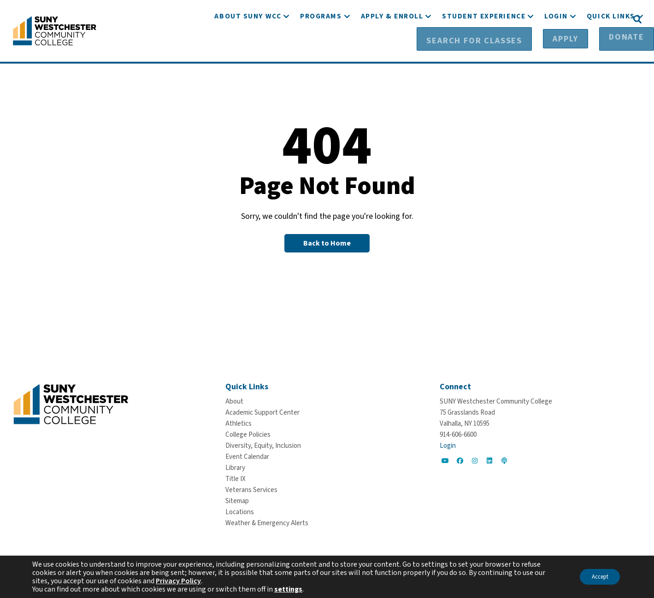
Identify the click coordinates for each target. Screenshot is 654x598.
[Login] (556, 45)
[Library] (235, 467)
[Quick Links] (611, 45)
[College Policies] (248, 434)
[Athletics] (238, 423)
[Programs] (321, 45)
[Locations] (239, 511)
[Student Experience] (483, 45)
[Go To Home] (54, 30)
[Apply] (557, 19)
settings (288, 589)
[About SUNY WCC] (247, 45)
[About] (234, 401)
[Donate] (603, 19)
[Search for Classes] (486, 19)
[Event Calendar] (247, 456)
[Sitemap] (237, 500)
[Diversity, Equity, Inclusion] (263, 445)
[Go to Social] (445, 460)
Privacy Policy (178, 581)
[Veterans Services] (251, 489)
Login (448, 445)
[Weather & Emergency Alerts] (266, 523)
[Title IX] (235, 478)
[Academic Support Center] (262, 412)
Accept (596, 576)
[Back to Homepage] (327, 243)
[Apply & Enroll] (392, 45)
